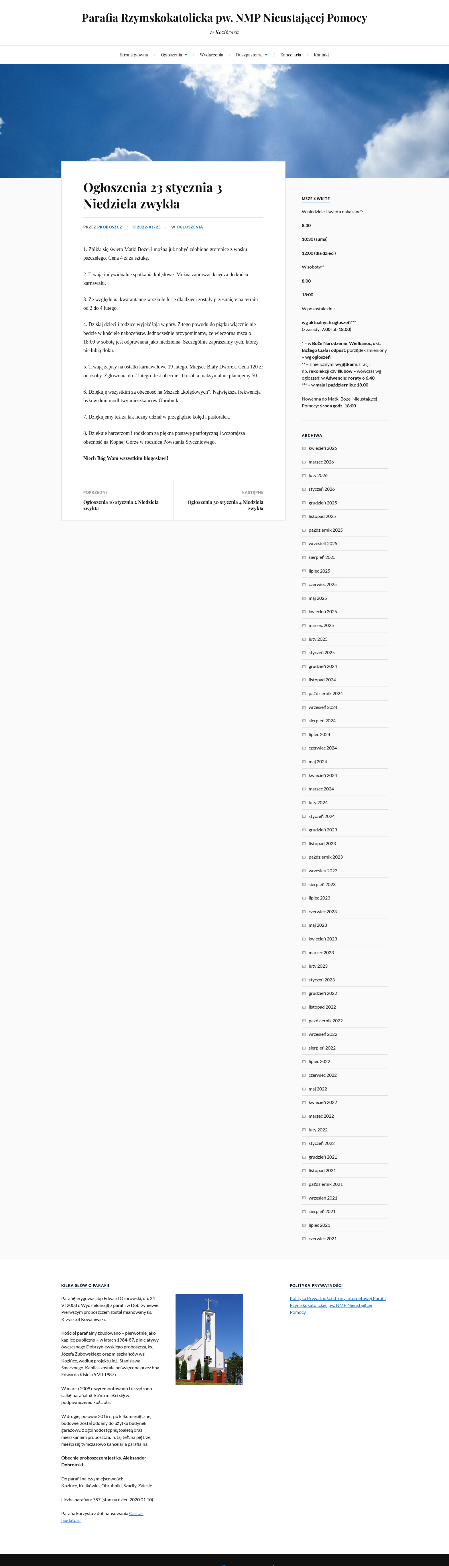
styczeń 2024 (322, 816)
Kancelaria (290, 55)
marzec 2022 (321, 1116)
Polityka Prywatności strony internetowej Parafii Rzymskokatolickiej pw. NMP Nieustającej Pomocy (338, 1305)
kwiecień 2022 (323, 1102)
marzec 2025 (321, 625)
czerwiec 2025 (323, 584)
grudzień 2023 (323, 829)
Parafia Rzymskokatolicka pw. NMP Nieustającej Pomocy (224, 17)
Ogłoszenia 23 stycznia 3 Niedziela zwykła (152, 195)
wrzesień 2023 (323, 870)
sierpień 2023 (322, 884)
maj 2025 (318, 598)
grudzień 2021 (323, 1156)
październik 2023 (326, 856)
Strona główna (134, 55)
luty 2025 (318, 639)
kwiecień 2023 (323, 938)
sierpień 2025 (322, 557)
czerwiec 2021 (323, 1238)
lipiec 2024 (319, 734)
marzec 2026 (321, 461)
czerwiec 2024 (323, 747)
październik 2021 (326, 1184)
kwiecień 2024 (323, 775)
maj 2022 (318, 1088)
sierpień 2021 (322, 1211)
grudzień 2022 (323, 993)
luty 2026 (318, 475)
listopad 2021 (322, 1170)
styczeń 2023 (322, 979)
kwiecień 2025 (323, 611)
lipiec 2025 (319, 570)
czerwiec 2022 (323, 1075)
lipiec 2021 (319, 1225)
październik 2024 (326, 693)
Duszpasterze (249, 55)
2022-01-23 (149, 227)
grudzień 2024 (323, 666)
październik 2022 (326, 1020)
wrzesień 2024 (323, 707)
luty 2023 (318, 966)
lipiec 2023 (319, 897)
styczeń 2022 (322, 1143)
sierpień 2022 (322, 1047)
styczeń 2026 (322, 489)
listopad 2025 (322, 516)
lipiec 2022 (319, 1061)
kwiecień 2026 (323, 448)
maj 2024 (318, 761)
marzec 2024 (321, 788)
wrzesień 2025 (323, 543)
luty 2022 (318, 1129)
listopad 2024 (322, 679)
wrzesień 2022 (323, 1034)
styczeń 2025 (322, 652)
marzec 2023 (321, 952)
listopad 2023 (322, 843)
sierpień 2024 (322, 720)
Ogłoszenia (171, 55)
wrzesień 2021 (323, 1197)
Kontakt (321, 55)
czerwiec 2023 (323, 911)
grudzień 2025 (323, 502)
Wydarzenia (211, 55)
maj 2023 (318, 925)
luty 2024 (318, 802)
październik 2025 (326, 529)
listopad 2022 (322, 1006)
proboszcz (109, 227)
